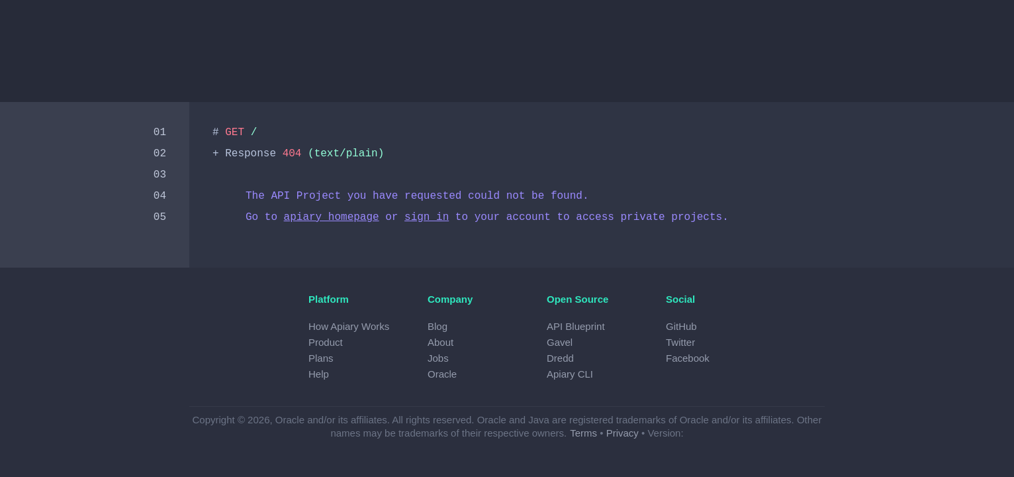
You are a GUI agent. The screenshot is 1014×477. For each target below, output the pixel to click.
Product (325, 342)
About (440, 342)
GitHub (681, 326)
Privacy (622, 433)
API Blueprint (576, 326)
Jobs (438, 358)
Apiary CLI (570, 374)
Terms (583, 433)
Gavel (560, 342)
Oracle (442, 374)
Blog (437, 326)
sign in (426, 217)
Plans (321, 358)
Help (318, 374)
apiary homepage (331, 217)
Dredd (560, 358)
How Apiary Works (348, 326)
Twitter (680, 342)
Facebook (688, 358)
